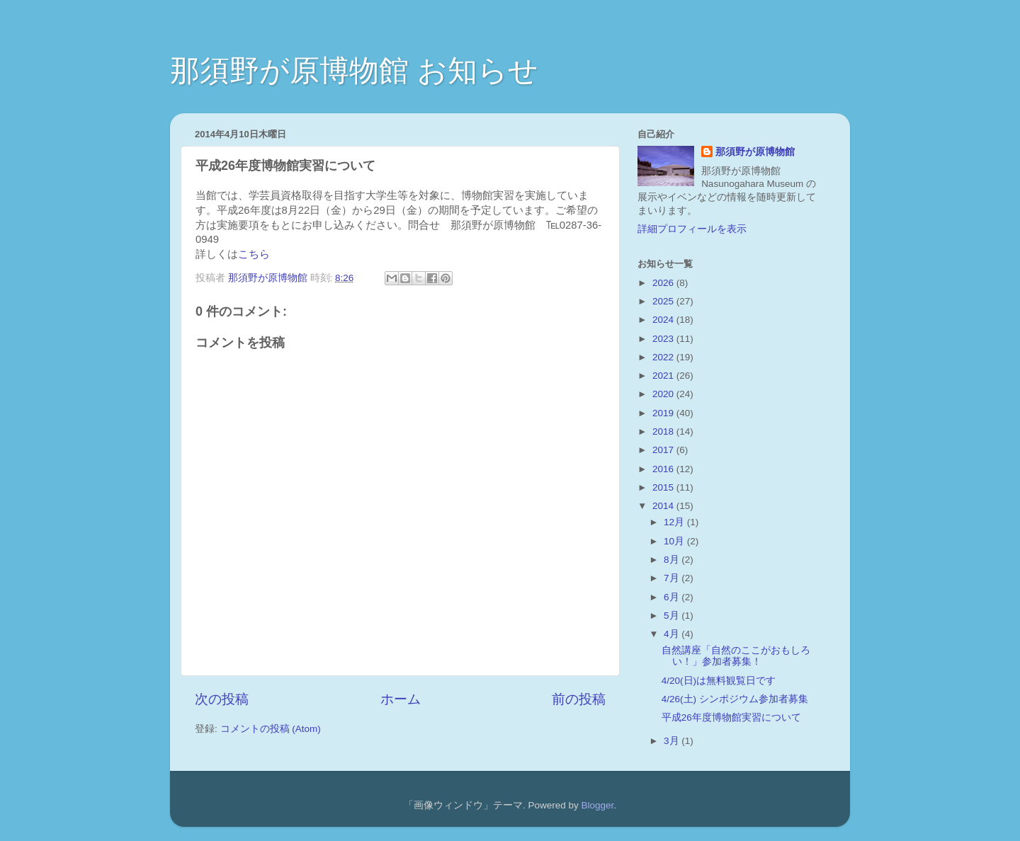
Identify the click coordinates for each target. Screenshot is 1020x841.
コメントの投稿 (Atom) (270, 728)
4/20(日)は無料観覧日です (719, 680)
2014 (664, 505)
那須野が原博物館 (755, 152)
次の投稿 (222, 699)
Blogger (597, 805)
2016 (664, 469)
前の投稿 (579, 699)
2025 (664, 301)
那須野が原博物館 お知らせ (354, 70)
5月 (672, 615)
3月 (672, 741)
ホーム (400, 699)
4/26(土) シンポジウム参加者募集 (735, 699)
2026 (664, 283)
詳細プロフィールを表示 (692, 229)
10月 (675, 541)
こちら (254, 254)
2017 (664, 450)
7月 (672, 578)
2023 (664, 338)
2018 (664, 431)
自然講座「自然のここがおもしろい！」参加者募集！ (736, 656)
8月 (672, 559)
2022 (664, 357)
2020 (664, 394)
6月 (672, 597)
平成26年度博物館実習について (731, 717)
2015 (664, 487)
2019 (664, 413)
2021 (664, 375)
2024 (664, 319)
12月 (675, 522)
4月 (672, 634)
